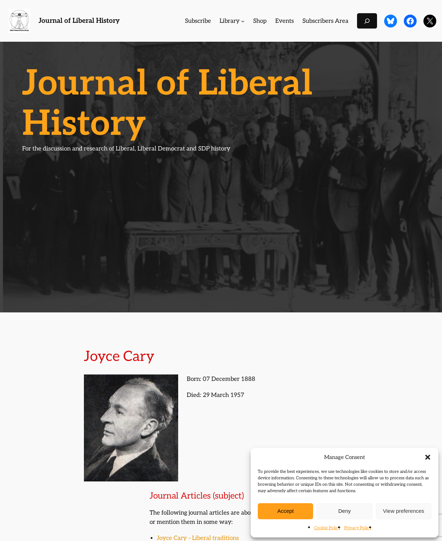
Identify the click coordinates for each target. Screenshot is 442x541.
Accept (285, 511)
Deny (344, 511)
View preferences (404, 511)
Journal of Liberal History (79, 21)
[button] (427, 457)
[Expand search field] (367, 21)
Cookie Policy (327, 528)
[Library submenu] (243, 21)
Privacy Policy (358, 528)
